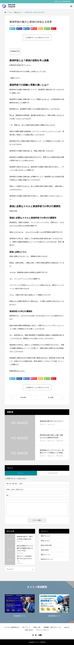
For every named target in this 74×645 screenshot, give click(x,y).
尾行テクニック (45, 536)
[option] (20, 606)
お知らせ (66, 627)
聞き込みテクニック (47, 559)
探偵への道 (37, 627)
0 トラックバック (53, 473)
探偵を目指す (29, 25)
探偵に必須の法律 (46, 545)
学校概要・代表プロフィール (52, 627)
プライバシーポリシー (42, 630)
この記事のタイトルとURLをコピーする (37, 37)
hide (18, 51)
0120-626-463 (66, 1)
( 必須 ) (14, 483)
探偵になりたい (21, 25)
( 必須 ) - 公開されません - (15, 489)
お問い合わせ (29, 630)
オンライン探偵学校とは (12, 627)
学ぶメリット (26, 627)
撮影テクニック (45, 554)
